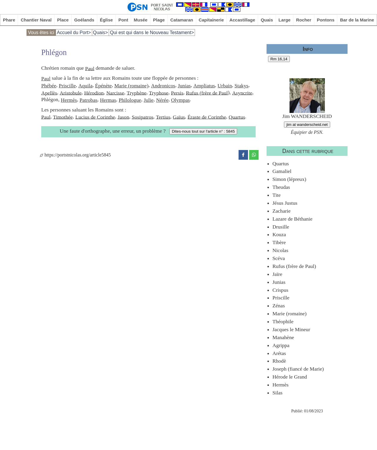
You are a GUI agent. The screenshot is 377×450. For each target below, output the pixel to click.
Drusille (280, 227)
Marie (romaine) (131, 86)
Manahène (283, 337)
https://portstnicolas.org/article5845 (75, 154)
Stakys (241, 86)
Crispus (280, 290)
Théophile (282, 321)
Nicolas (280, 250)
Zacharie (281, 211)
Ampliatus (204, 86)
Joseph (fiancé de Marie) (298, 369)
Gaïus (179, 117)
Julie (148, 100)
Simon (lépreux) (289, 179)
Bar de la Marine (357, 19)
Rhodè (279, 361)
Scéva (278, 258)
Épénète (103, 86)
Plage (159, 19)
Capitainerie (211, 19)
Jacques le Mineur (291, 329)
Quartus (237, 117)
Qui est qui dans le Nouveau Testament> (152, 32)
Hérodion (94, 93)
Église (106, 19)
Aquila (85, 86)
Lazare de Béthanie (292, 219)
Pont (123, 19)
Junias (184, 86)
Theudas (281, 187)
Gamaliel (281, 171)
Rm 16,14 (278, 59)
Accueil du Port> (74, 32)
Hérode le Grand (289, 377)
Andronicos (163, 86)
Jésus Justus (284, 203)
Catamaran (181, 19)
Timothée (63, 117)
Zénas (278, 306)
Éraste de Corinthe (207, 117)
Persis (177, 93)
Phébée (48, 86)
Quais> (100, 32)
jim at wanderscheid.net (307, 124)
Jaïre (277, 274)
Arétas (279, 353)
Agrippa (281, 345)
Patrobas (88, 100)
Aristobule (71, 93)
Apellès (49, 93)
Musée (141, 19)
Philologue (130, 100)
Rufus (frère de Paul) (294, 266)
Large (285, 19)
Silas (277, 393)
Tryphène (136, 93)
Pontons (326, 19)
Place (63, 19)
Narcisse (115, 93)
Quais (267, 19)
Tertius (163, 117)
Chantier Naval (36, 19)
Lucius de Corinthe (95, 117)
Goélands (84, 19)
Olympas (180, 100)
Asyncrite (242, 93)
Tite (276, 195)
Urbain (225, 86)
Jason (123, 117)
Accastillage (242, 19)
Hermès (69, 100)
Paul (89, 68)
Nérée (162, 100)
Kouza (279, 234)
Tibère (279, 242)
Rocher (303, 19)
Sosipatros (142, 117)
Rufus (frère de (202, 93)
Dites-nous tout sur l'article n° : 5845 (203, 131)
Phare (9, 19)
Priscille (67, 86)
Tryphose (158, 93)
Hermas (108, 100)
